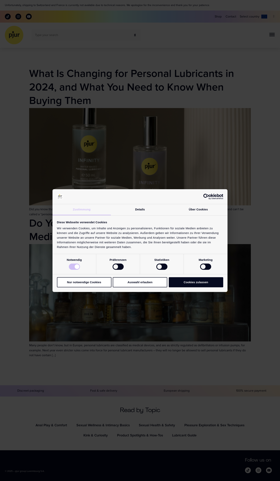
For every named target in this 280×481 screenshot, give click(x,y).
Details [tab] (140, 209)
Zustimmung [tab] (82, 209)
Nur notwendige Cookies (84, 282)
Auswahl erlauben (140, 282)
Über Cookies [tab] (198, 209)
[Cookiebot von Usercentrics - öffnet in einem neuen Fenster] (206, 197)
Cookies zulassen (196, 282)
